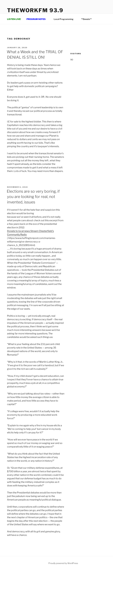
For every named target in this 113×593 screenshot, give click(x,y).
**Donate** (86, 19)
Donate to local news (18, 231)
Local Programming (65, 19)
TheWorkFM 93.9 (35, 10)
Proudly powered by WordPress (63, 563)
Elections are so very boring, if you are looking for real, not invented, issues (33, 196)
